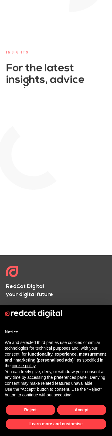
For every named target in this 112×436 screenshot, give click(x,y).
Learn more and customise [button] (55, 423)
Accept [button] (82, 409)
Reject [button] (30, 409)
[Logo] (12, 272)
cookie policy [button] (23, 365)
